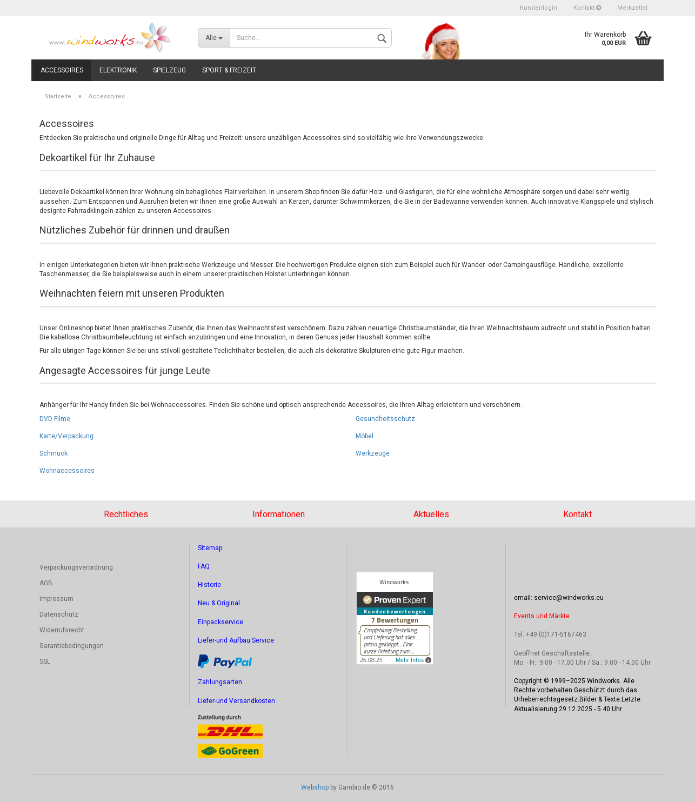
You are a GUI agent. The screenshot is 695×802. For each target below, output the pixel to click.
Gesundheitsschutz (385, 419)
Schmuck (53, 453)
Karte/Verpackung (66, 436)
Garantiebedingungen (71, 646)
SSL (44, 661)
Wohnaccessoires (67, 470)
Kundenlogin (538, 7)
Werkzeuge (373, 453)
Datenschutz (58, 614)
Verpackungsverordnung (76, 567)
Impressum (56, 599)
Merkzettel (632, 7)
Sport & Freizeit (229, 70)
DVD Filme (54, 419)
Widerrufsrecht (61, 630)
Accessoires (62, 70)
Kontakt (587, 7)
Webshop (315, 787)
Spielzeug (169, 70)
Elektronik (118, 70)
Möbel (364, 436)
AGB (45, 583)
